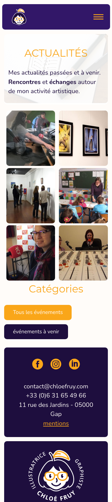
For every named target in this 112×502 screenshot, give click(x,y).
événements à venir (36, 331)
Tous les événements (38, 312)
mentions (56, 423)
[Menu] (98, 17)
